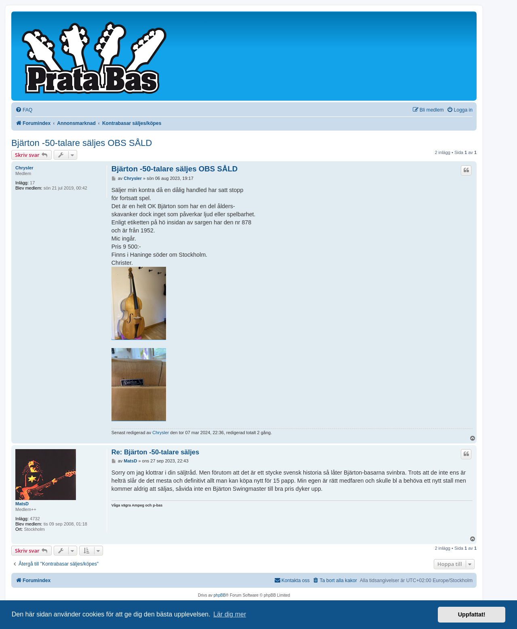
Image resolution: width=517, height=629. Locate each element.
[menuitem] (23, 110)
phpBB (220, 595)
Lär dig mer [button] (229, 614)
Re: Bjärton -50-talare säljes (155, 452)
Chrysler (24, 167)
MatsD (22, 503)
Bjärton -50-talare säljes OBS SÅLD (81, 143)
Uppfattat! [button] (471, 614)
